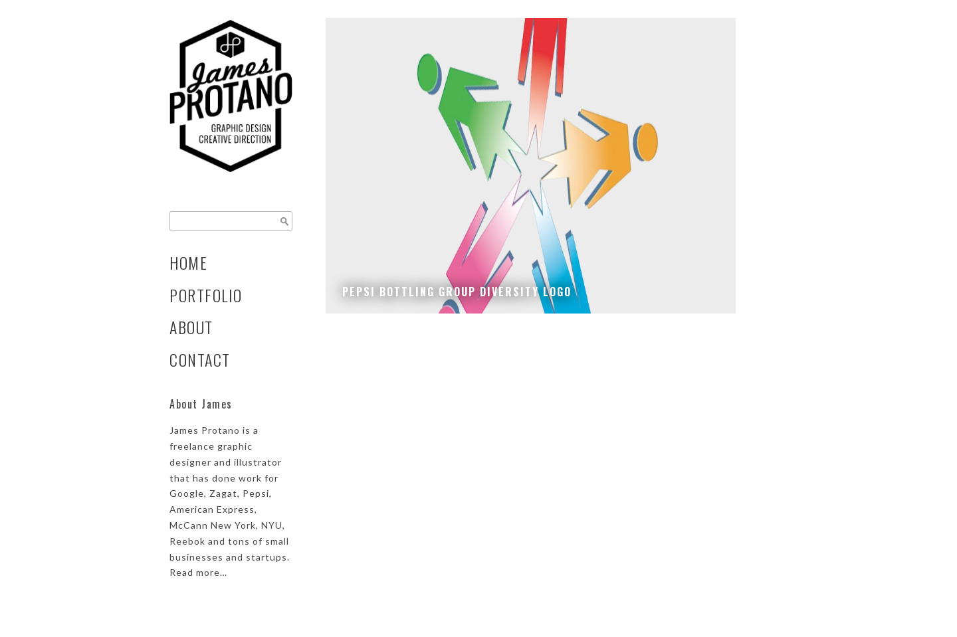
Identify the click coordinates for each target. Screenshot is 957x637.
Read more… (198, 572)
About (191, 327)
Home (188, 262)
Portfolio (206, 295)
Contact (200, 359)
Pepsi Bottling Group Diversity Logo (457, 292)
